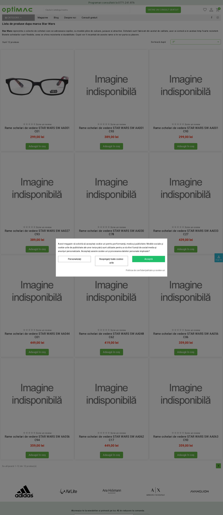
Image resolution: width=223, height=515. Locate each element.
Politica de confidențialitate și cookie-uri (145, 270)
